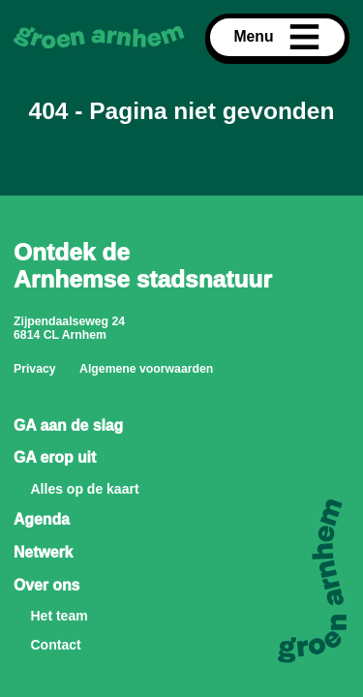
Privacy (35, 369)
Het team (59, 615)
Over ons (46, 585)
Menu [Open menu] (276, 37)
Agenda (42, 519)
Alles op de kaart (85, 489)
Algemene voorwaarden (146, 369)
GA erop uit (55, 457)
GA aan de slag (68, 425)
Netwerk (43, 552)
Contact (56, 644)
